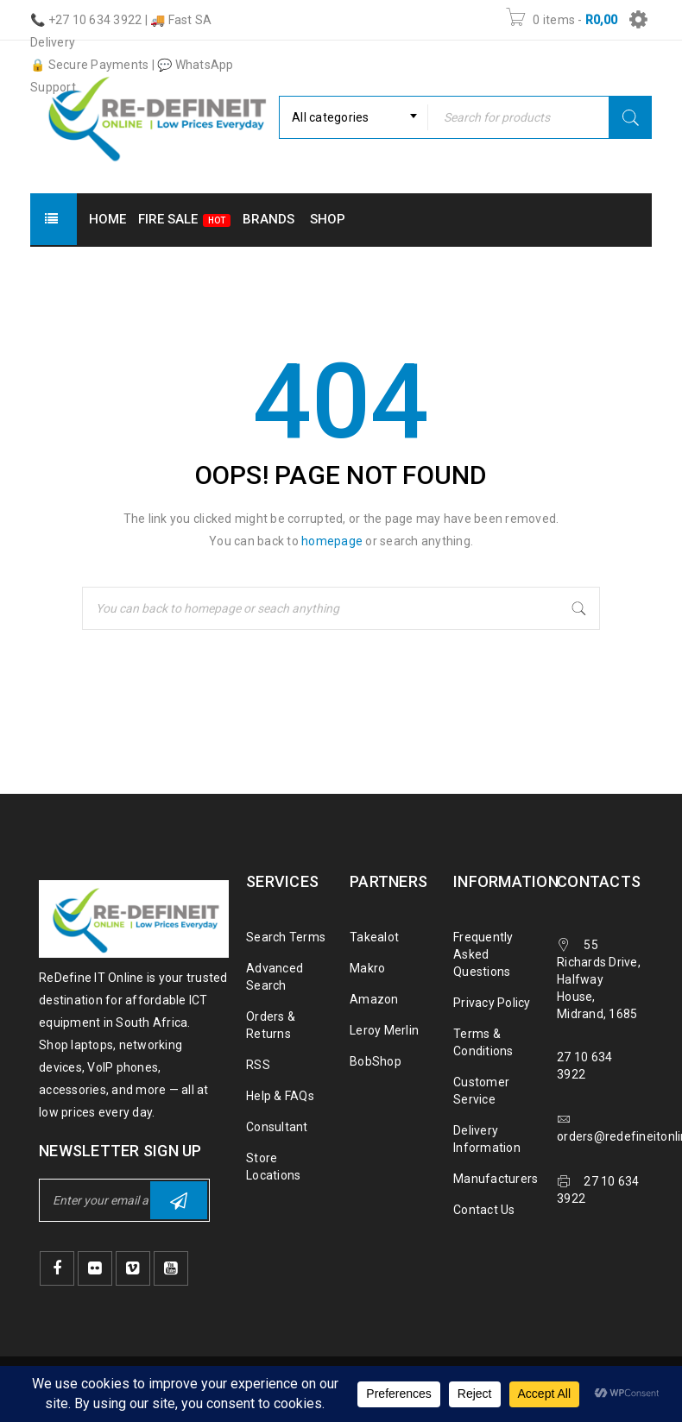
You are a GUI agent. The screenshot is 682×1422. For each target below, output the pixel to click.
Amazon (374, 999)
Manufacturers (495, 1179)
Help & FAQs (280, 1096)
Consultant (277, 1127)
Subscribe (178, 1200)
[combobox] (353, 117)
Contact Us (484, 1210)
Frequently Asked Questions (483, 954)
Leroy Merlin (384, 1030)
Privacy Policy (492, 1003)
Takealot (374, 937)
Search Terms (285, 937)
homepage (332, 541)
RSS (258, 1065)
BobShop (375, 1061)
